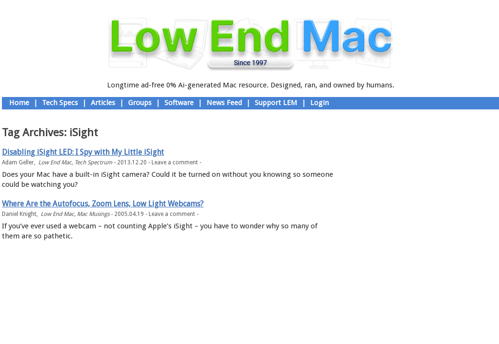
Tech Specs (60, 102)
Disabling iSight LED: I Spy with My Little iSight (83, 152)
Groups (140, 102)
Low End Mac (55, 162)
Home (19, 102)
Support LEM (276, 102)
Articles (103, 102)
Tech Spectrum (93, 162)
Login (319, 102)
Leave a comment (175, 162)
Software (179, 102)
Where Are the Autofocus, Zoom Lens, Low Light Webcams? (103, 203)
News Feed (224, 102)
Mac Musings (93, 214)
